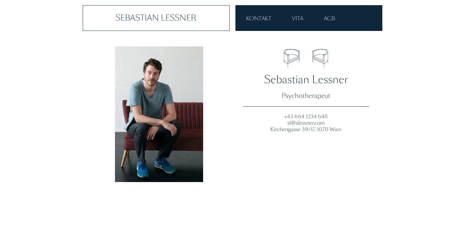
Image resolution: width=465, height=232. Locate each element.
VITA (297, 18)
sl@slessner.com (306, 123)
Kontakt (258, 18)
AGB (329, 18)
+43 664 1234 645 (305, 116)
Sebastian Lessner (156, 18)
